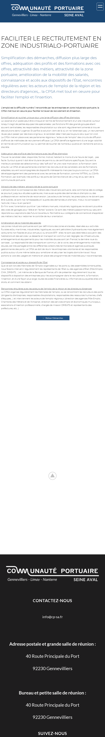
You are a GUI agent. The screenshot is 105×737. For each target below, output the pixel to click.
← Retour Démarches (53, 318)
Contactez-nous (52, 600)
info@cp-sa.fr (52, 617)
